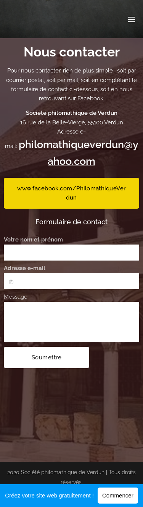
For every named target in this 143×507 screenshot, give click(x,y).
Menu (131, 19)
